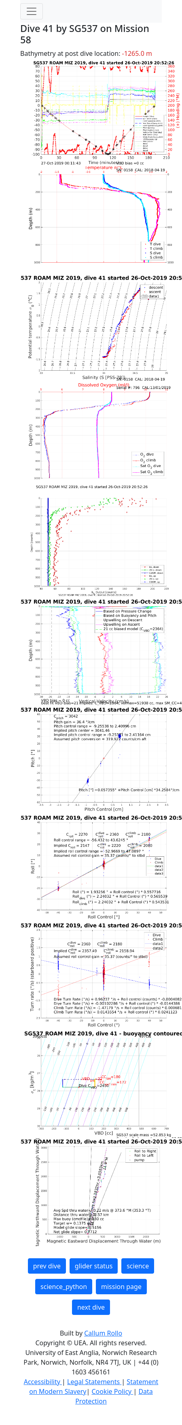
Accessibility (43, 1381)
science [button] (138, 1265)
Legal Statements (94, 1381)
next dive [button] (91, 1307)
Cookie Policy (112, 1391)
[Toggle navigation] (31, 11)
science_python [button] (63, 1286)
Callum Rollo (103, 1333)
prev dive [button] (47, 1265)
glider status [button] (93, 1265)
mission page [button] (121, 1286)
